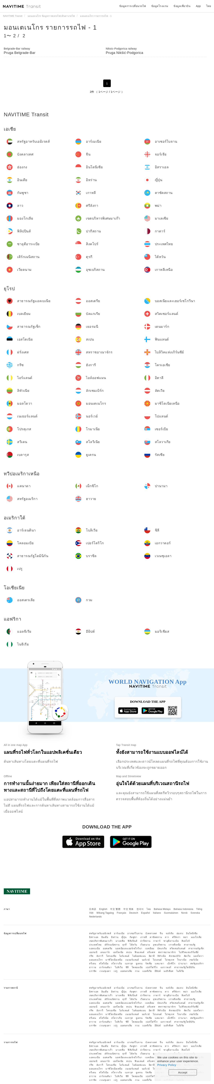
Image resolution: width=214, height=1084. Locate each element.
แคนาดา (159, 963)
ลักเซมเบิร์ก (175, 956)
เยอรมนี (93, 952)
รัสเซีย (148, 963)
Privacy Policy (166, 1064)
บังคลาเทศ (151, 933)
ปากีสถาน (145, 941)
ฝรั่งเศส (151, 952)
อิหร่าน (114, 937)
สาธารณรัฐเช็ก (196, 948)
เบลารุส (129, 963)
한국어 (140, 909)
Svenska (195, 913)
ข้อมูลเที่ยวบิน (181, 6)
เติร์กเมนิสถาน (112, 944)
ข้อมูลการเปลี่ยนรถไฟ (132, 6)
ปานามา (182, 963)
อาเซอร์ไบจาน (135, 933)
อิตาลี (152, 956)
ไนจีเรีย (180, 971)
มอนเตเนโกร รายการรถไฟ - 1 (50, 27)
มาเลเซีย (120, 941)
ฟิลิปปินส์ (132, 941)
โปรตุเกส (169, 959)
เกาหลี (143, 937)
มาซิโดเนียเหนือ (113, 959)
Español (145, 913)
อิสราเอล (93, 937)
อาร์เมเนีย (119, 933)
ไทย (149, 909)
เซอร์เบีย (193, 959)
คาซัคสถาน (156, 937)
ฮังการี (99, 956)
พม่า (185, 937)
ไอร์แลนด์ (124, 956)
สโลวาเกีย (116, 963)
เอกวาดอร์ (165, 967)
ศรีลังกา (176, 937)
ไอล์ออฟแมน (139, 956)
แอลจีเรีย (147, 971)
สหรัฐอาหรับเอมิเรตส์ (100, 933)
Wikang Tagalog (105, 913)
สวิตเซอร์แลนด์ (178, 948)
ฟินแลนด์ (139, 952)
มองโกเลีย (196, 937)
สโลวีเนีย (104, 963)
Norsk (184, 913)
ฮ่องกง (180, 933)
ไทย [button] (208, 6)
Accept (182, 1072)
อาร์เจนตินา (105, 967)
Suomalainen (171, 913)
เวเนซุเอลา (105, 971)
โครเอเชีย (111, 956)
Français (121, 913)
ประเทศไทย (95, 944)
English (103, 909)
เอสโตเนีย (118, 952)
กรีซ (91, 956)
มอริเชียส (168, 971)
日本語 (92, 909)
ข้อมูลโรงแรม (159, 6)
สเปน (129, 952)
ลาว (167, 937)
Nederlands (95, 916)
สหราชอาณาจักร (167, 952)
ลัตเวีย (187, 956)
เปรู (116, 971)
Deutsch (133, 913)
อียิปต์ (158, 971)
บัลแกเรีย (162, 948)
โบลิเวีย (119, 967)
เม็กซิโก (171, 963)
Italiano (157, 913)
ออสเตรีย (107, 948)
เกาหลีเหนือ (175, 944)
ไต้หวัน (133, 944)
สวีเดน (92, 963)
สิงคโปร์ (186, 941)
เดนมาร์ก (105, 952)
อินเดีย (104, 937)
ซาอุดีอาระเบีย (171, 941)
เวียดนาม (145, 944)
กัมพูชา (133, 937)
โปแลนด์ (157, 959)
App (198, 6)
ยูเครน (139, 963)
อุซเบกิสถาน (159, 944)
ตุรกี (124, 944)
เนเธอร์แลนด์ (132, 959)
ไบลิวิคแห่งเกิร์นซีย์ (189, 952)
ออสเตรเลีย (126, 971)
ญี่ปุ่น (124, 937)
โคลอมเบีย (137, 967)
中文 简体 (128, 909)
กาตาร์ (156, 941)
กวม (137, 971)
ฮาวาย (92, 967)
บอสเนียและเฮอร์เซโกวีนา (128, 948)
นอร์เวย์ (146, 959)
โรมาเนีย (181, 959)
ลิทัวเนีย (161, 956)
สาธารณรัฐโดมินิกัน (184, 967)
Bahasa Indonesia (183, 909)
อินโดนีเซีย (191, 933)
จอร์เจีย (169, 933)
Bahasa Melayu (162, 909)
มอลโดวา (198, 956)
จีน (161, 933)
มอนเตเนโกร (95, 959)
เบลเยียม (149, 948)
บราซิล (92, 971)
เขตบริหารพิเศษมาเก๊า (101, 941)
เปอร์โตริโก (152, 967)
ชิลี (127, 967)
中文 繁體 (115, 909)
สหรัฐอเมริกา (197, 963)
